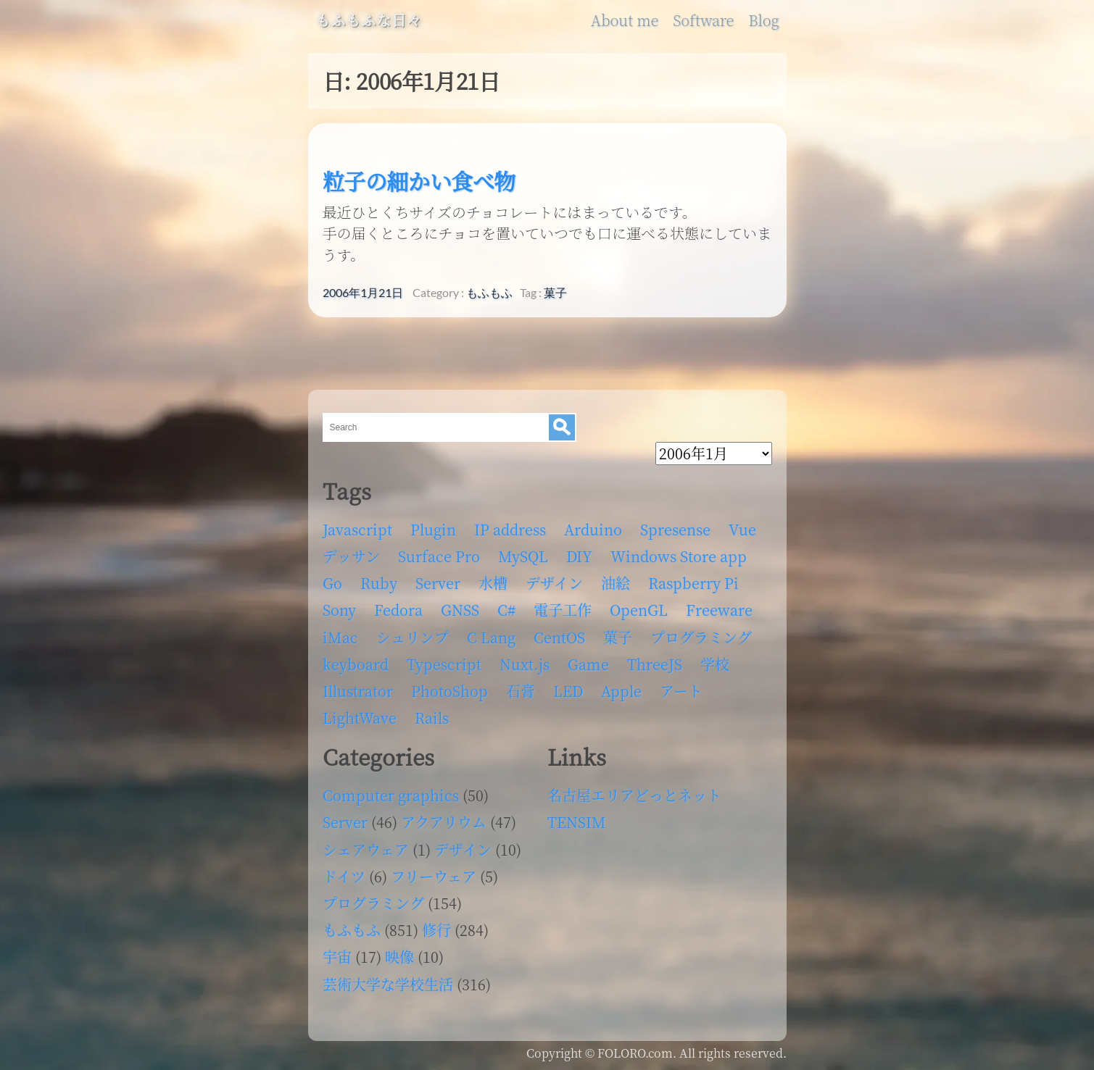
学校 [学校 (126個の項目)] (714, 663)
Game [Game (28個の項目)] (588, 663)
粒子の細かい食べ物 (419, 180)
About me (624, 20)
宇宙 (337, 956)
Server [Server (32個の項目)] (437, 582)
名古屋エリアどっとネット (634, 795)
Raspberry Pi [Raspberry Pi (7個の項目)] (693, 582)
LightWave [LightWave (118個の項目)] (360, 717)
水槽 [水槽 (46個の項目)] (492, 582)
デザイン (463, 849)
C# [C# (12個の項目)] (506, 609)
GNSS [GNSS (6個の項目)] (460, 609)
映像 (399, 956)
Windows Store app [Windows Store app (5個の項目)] (678, 556)
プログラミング (373, 903)
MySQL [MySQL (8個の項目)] (523, 556)
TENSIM (576, 821)
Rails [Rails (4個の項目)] (432, 717)
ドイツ (344, 876)
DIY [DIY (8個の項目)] (579, 556)
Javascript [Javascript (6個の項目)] (357, 529)
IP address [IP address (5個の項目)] (510, 529)
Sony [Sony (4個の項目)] (339, 609)
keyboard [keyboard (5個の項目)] (356, 663)
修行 (436, 929)
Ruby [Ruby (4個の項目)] (378, 582)
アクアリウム (443, 821)
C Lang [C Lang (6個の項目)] (491, 637)
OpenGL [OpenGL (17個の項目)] (639, 609)
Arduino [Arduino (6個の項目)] (593, 529)
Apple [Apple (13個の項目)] (621, 690)
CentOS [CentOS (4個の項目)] (559, 637)
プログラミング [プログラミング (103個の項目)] (701, 637)
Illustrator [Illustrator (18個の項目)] (358, 690)
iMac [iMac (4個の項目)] (340, 637)
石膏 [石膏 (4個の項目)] (520, 690)
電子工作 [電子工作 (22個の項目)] (563, 609)
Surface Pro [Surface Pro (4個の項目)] (439, 556)
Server (345, 821)
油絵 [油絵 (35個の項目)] (615, 582)
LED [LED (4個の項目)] (568, 690)
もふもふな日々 (368, 20)
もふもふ (489, 292)
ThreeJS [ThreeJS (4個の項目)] (654, 663)
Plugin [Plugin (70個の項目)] (433, 529)
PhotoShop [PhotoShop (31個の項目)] (449, 690)
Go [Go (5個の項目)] (332, 582)
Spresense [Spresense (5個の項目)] (675, 529)
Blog (763, 20)
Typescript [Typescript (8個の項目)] (444, 663)
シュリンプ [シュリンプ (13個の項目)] (412, 637)
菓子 (555, 292)
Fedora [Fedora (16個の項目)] (398, 609)
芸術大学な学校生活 (388, 984)
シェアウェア (366, 849)
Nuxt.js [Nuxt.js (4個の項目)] (525, 663)
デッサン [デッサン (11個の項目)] (351, 556)
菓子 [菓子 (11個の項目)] (617, 637)
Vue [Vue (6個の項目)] (742, 529)
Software (703, 20)
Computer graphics (391, 795)
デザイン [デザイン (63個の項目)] (554, 582)
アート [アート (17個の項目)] (681, 690)
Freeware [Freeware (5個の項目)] (719, 609)
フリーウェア (433, 876)
